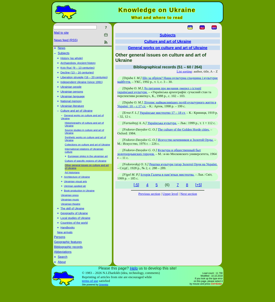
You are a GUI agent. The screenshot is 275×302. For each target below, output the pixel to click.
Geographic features (68, 255)
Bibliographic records (68, 260)
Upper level (170, 194)
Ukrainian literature (72, 113)
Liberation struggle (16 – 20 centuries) (84, 81)
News (61, 48)
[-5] (136, 185)
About (62, 276)
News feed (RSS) (66, 40)
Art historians (72, 181)
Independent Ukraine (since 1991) (82, 86)
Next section (188, 194)
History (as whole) (72, 59)
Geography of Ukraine (74, 224)
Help (134, 282)
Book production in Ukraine (79, 200)
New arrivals (65, 245)
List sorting (184, 71)
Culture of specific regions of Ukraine (85, 169)
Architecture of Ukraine (77, 186)
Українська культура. (162, 123)
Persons (59, 250)
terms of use (90, 295)
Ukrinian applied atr (75, 196)
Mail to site (61, 32)
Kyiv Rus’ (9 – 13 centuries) (78, 70)
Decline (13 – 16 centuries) (77, 76)
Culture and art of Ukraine (77, 118)
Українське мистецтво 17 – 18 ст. (163, 113)
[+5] (198, 185)
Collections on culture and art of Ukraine (87, 153)
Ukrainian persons (72, 97)
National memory (71, 108)
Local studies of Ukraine (75, 230)
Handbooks (68, 240)
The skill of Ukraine (72, 219)
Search (62, 270)
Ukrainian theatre (70, 214)
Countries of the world (74, 235)
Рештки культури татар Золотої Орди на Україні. (183, 164)
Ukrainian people (71, 92)
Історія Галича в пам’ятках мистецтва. (167, 174)
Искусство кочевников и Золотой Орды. (186, 140)
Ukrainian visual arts (75, 191)
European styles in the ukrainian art (88, 165)
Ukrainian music (70, 209)
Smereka (103, 299)
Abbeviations (63, 265)
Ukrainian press (70, 205)
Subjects (63, 54)
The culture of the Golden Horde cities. (184, 129)
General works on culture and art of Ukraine (167, 48)
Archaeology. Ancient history (78, 65)
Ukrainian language (73, 102)
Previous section (149, 194)
